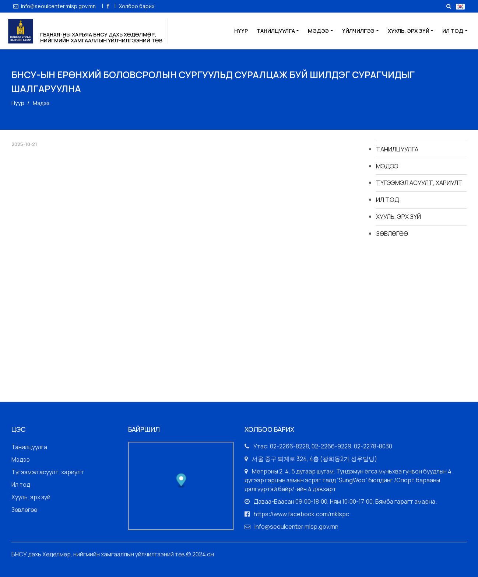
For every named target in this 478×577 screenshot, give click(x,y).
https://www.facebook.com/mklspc (301, 514)
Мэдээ (318, 30)
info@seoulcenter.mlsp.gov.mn (55, 6)
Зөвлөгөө (392, 233)
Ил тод (452, 30)
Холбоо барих (136, 6)
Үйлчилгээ (358, 30)
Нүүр (241, 30)
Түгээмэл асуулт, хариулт (419, 182)
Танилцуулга (276, 30)
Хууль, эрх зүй (408, 30)
